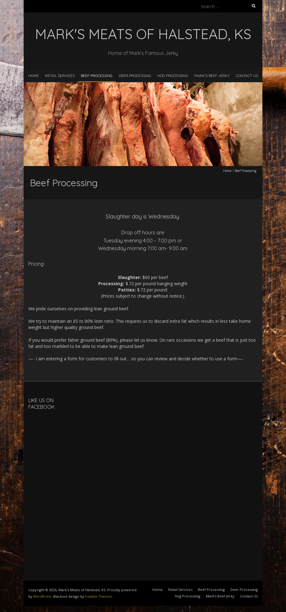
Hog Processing (172, 75)
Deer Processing (135, 75)
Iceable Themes (98, 596)
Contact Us (247, 75)
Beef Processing (97, 75)
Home (33, 75)
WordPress (42, 596)
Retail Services (60, 75)
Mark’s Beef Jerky (212, 75)
